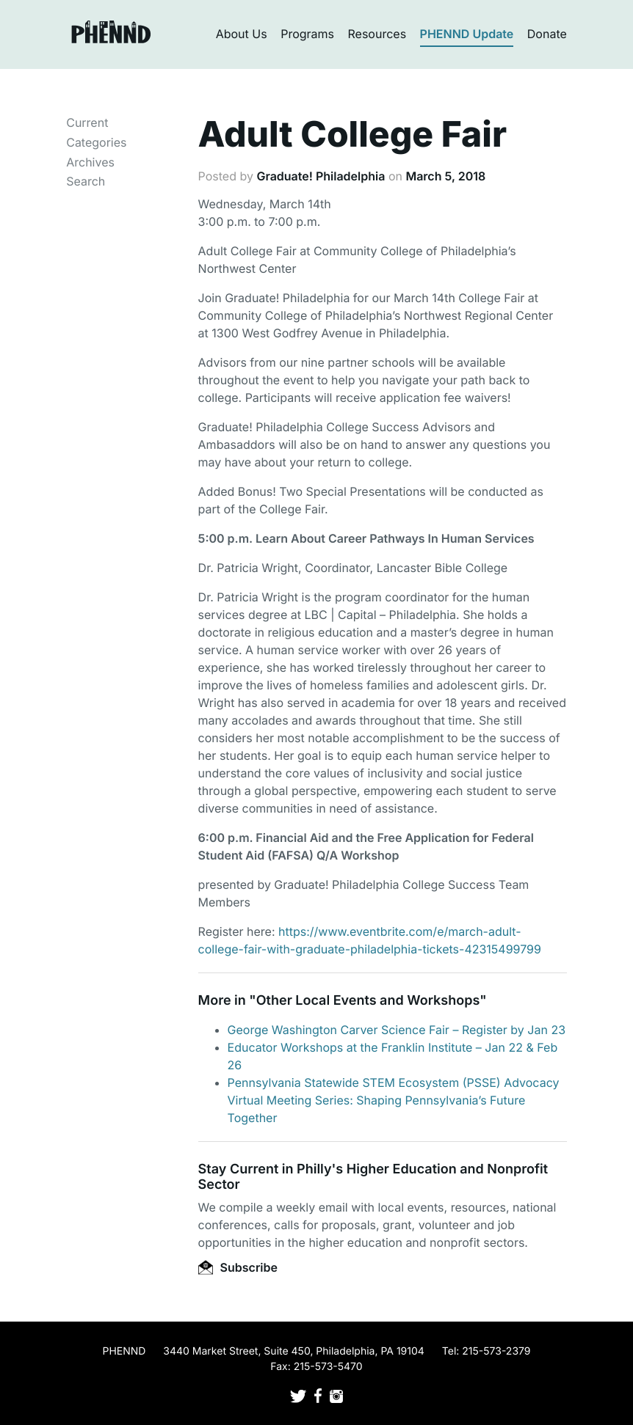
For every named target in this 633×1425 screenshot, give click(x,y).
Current (87, 122)
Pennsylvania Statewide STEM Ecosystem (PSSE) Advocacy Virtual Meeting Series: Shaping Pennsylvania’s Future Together (394, 1100)
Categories (96, 142)
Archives (90, 162)
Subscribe (238, 1267)
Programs (307, 33)
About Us (241, 33)
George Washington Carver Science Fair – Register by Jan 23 (396, 1029)
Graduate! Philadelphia (320, 176)
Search (85, 181)
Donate (547, 33)
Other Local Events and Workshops (368, 1000)
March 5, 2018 (445, 176)
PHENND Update (467, 33)
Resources (377, 33)
